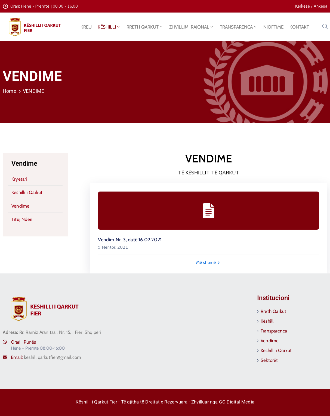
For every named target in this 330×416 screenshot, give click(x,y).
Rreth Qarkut (273, 311)
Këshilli (268, 321)
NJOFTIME (273, 27)
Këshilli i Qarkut (26, 192)
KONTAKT (299, 27)
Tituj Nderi (21, 219)
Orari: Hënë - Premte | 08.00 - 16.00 (44, 6)
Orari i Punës (23, 342)
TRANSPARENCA (238, 27)
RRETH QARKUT (145, 27)
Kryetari (19, 179)
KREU (86, 27)
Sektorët (269, 360)
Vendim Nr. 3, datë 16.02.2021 (130, 240)
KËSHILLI (109, 27)
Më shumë (208, 262)
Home (9, 91)
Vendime (24, 163)
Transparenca (274, 331)
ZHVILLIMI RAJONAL (191, 27)
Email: (46, 357)
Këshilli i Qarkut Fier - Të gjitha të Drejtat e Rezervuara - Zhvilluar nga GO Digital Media (165, 402)
